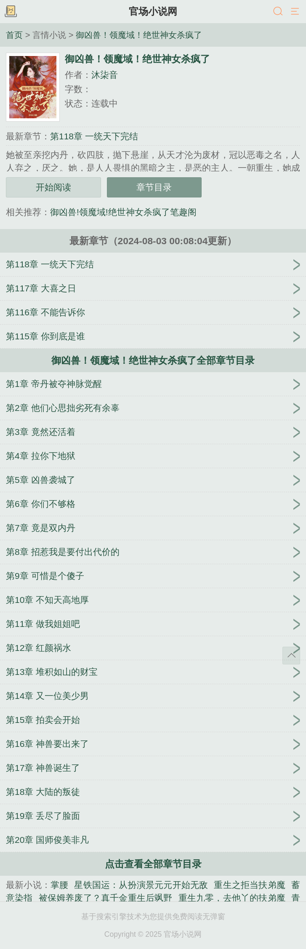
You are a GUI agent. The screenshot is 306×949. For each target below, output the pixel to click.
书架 (10, 11)
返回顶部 (291, 655)
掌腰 (59, 885)
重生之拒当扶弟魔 (249, 885)
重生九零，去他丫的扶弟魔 (231, 898)
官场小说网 (153, 11)
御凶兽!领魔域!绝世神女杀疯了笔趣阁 (123, 212)
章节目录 (154, 187)
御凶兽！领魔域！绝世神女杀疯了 (139, 35)
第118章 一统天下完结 (94, 136)
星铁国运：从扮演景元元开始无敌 (141, 885)
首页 (14, 35)
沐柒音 (104, 75)
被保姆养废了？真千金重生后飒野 (106, 898)
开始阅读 (53, 187)
